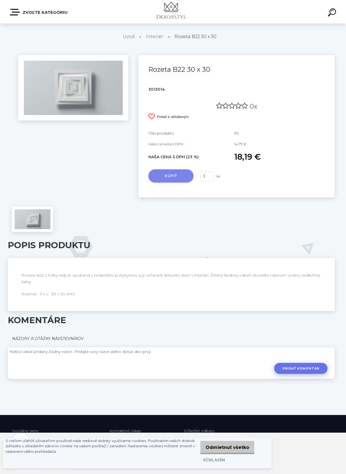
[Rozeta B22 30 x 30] (73, 57)
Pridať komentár (300, 368)
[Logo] (173, 11)
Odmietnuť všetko (226, 447)
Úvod (129, 36)
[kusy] (207, 176)
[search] (333, 13)
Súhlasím (211, 460)
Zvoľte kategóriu (39, 12)
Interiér (154, 36)
